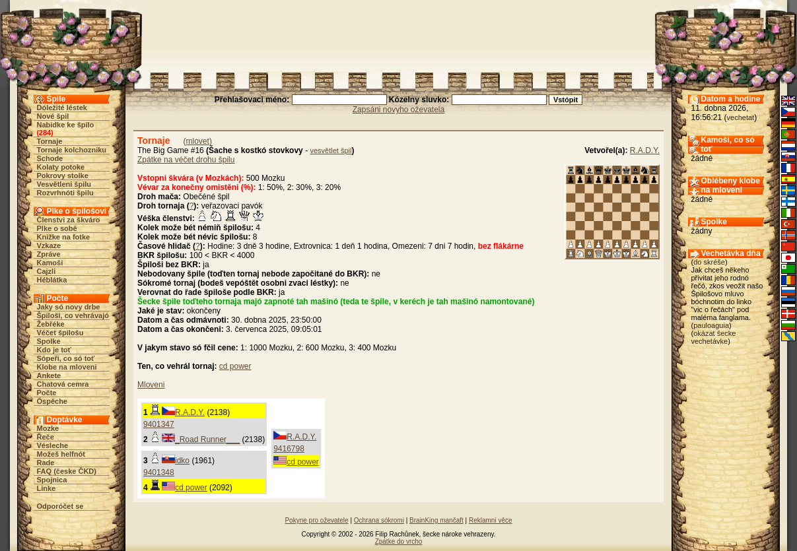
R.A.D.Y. (645, 150)
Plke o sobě (57, 228)
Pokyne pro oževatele (316, 520)
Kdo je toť (54, 350)
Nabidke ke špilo (65, 125)
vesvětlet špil (330, 150)
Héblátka (52, 280)
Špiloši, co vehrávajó (73, 315)
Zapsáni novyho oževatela (398, 109)
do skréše (709, 262)
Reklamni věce (490, 520)
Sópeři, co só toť (66, 358)
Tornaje (50, 141)
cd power (235, 366)
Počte (47, 393)
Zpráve (49, 254)
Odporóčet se (60, 506)
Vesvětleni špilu (64, 184)
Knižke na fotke (63, 237)
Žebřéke (51, 324)
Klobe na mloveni (67, 367)
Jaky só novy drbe (68, 307)
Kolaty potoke (61, 167)
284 (45, 133)
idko (182, 460)
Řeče (45, 437)
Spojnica (52, 480)
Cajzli (46, 271)
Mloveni (150, 384)
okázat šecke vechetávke (713, 337)
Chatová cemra (63, 384)
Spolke (49, 341)
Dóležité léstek (62, 108)
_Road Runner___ (207, 439)
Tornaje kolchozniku (72, 150)
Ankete (49, 375)
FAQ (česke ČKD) (66, 471)
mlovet (197, 141)
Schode (50, 158)
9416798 (288, 448)
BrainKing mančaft (436, 520)
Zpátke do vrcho (399, 541)
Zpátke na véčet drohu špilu (185, 159)
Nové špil (53, 116)
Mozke (48, 428)
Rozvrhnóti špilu (65, 193)
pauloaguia (711, 325)
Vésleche (53, 445)
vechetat (741, 117)
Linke (46, 488)
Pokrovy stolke (62, 175)
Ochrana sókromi (379, 520)
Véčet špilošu (60, 333)
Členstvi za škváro (68, 220)
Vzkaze (49, 245)
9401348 (158, 472)
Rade (46, 463)
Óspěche (52, 401)
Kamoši (50, 263)
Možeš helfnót (61, 454)
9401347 (158, 424)
